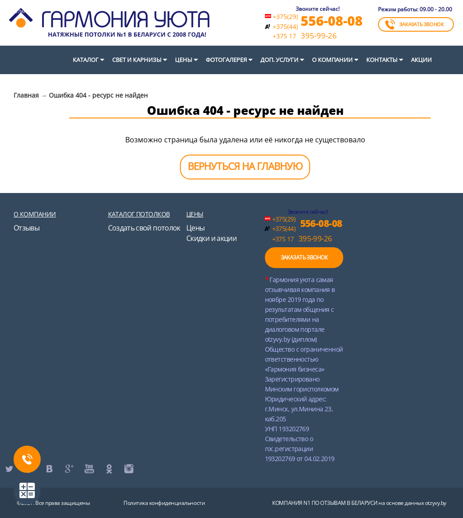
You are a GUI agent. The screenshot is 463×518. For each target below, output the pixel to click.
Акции (421, 60)
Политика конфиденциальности (164, 503)
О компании (332, 60)
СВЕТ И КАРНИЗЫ (136, 60)
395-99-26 (305, 36)
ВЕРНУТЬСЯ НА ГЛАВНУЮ (245, 166)
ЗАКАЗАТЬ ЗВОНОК (414, 24)
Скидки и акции (211, 238)
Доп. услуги (279, 60)
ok (108, 469)
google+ (69, 469)
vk (49, 469)
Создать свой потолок (144, 228)
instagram (128, 469)
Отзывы (26, 228)
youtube (89, 469)
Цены (183, 60)
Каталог (86, 60)
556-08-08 (332, 20)
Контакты (381, 60)
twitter (9, 469)
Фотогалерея (226, 60)
